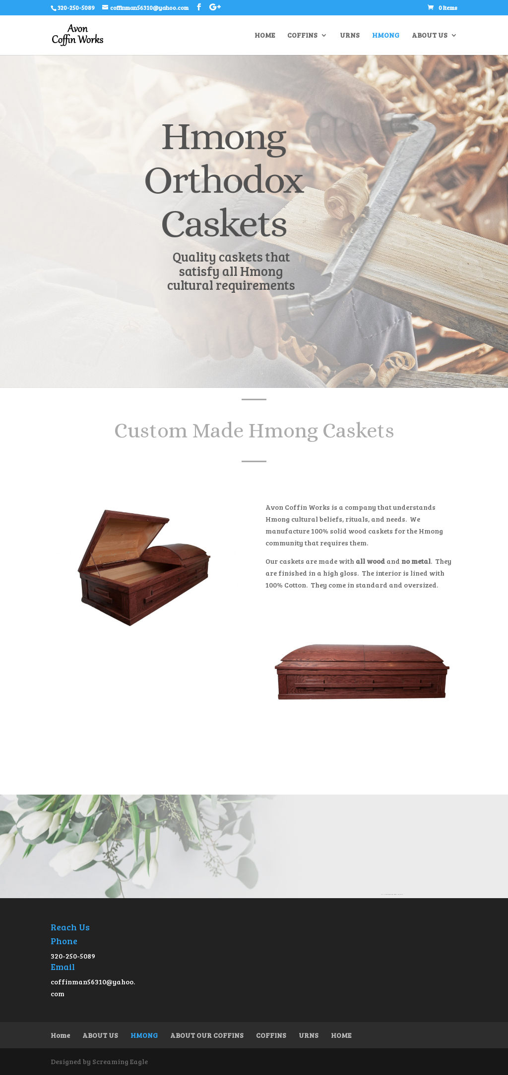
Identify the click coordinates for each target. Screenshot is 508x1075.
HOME (264, 36)
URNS (350, 36)
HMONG (385, 36)
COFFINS (302, 36)
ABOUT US (429, 36)
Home (60, 1035)
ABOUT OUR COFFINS (207, 1035)
